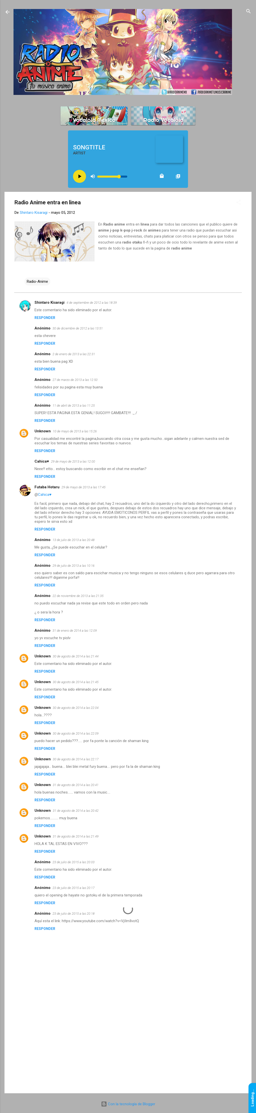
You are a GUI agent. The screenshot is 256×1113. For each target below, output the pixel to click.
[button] (239, 202)
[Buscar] (249, 11)
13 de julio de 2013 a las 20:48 (73, 540)
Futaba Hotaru (47, 487)
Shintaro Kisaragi (49, 302)
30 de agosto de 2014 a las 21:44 (75, 656)
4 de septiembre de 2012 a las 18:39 (91, 302)
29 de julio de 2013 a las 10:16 (73, 565)
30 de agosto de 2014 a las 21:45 (75, 682)
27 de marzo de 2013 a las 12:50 (75, 380)
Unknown (42, 431)
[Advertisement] (128, 1047)
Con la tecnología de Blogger (128, 1104)
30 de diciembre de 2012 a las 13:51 (77, 328)
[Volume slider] (112, 177)
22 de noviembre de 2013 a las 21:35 (78, 596)
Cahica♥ (41, 461)
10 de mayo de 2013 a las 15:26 (75, 431)
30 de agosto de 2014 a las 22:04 (75, 708)
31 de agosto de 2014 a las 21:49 (75, 836)
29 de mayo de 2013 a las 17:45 (84, 487)
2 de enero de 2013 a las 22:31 (73, 354)
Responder (44, 318)
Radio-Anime (37, 281)
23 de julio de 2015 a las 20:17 (73, 888)
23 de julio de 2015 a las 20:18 (73, 913)
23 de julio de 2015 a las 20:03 (73, 862)
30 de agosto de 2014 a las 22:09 (75, 733)
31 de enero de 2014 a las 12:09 (74, 630)
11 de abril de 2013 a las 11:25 (73, 405)
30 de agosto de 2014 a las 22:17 (75, 759)
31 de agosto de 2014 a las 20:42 (75, 811)
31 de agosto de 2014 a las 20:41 (75, 785)
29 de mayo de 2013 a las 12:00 (73, 461)
